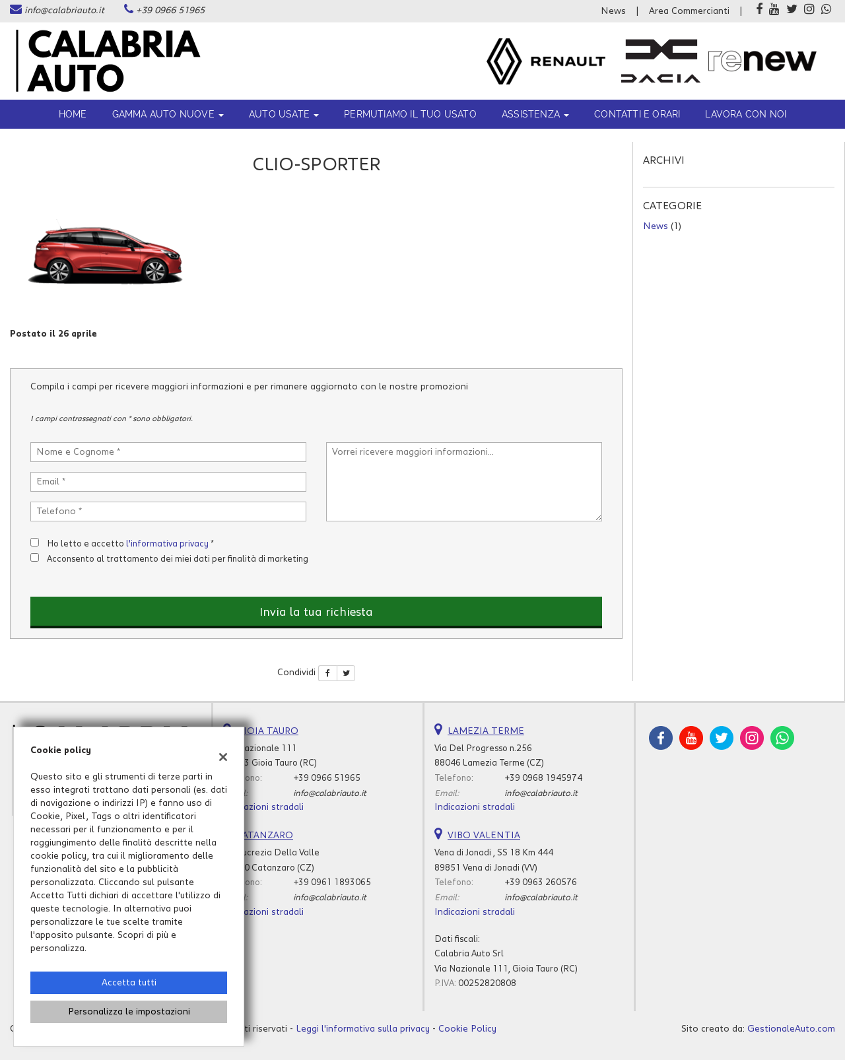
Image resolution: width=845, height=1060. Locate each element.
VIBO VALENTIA (484, 835)
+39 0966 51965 (170, 10)
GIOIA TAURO (267, 731)
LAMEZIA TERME (486, 731)
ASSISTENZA (535, 114)
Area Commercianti (689, 11)
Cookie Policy (467, 1029)
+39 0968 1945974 (543, 778)
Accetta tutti (129, 982)
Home (73, 114)
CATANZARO (264, 835)
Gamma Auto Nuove (168, 114)
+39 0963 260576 (540, 882)
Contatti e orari (637, 114)
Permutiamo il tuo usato (410, 114)
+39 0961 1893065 (332, 882)
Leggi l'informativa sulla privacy (363, 1029)
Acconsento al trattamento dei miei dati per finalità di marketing (177, 559)
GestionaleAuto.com (791, 1029)
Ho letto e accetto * (130, 543)
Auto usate (284, 114)
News (613, 11)
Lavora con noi (745, 114)
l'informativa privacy (167, 543)
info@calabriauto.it (64, 10)
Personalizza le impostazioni (129, 1011)
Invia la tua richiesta (316, 612)
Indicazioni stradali (263, 807)
